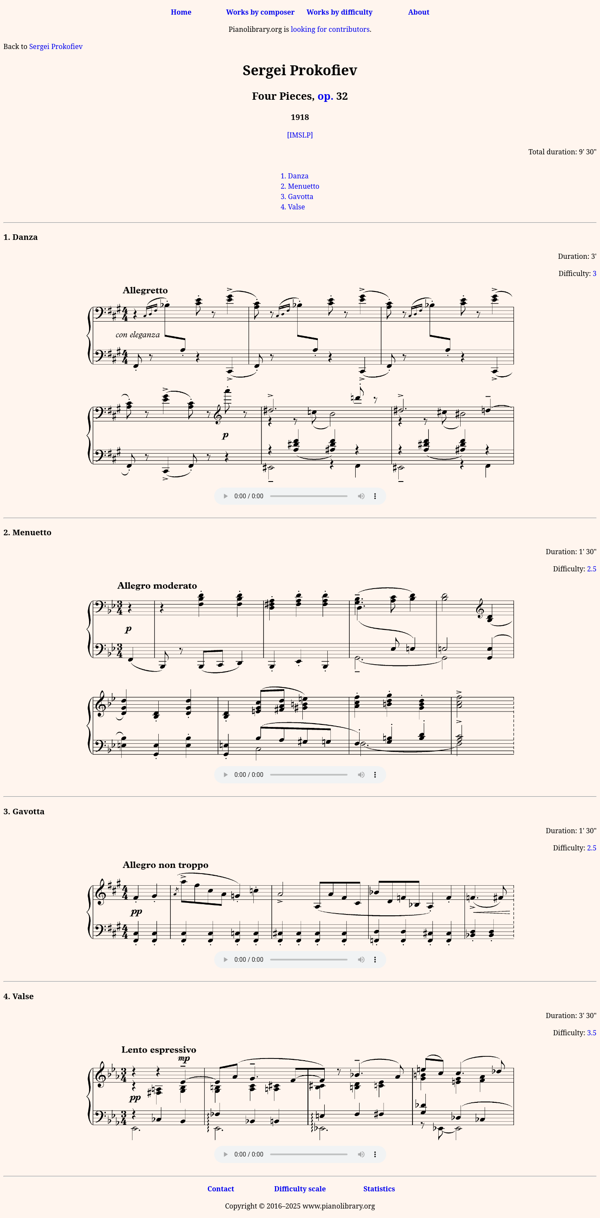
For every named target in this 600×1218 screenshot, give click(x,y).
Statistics (379, 1188)
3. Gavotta (296, 196)
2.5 (592, 569)
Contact (220, 1188)
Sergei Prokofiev (56, 46)
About (418, 12)
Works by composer (260, 12)
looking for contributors (330, 29)
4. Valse (292, 207)
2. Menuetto (299, 186)
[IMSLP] (300, 135)
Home (181, 12)
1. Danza (294, 176)
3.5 (592, 1032)
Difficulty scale (300, 1188)
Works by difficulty (340, 12)
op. (325, 96)
